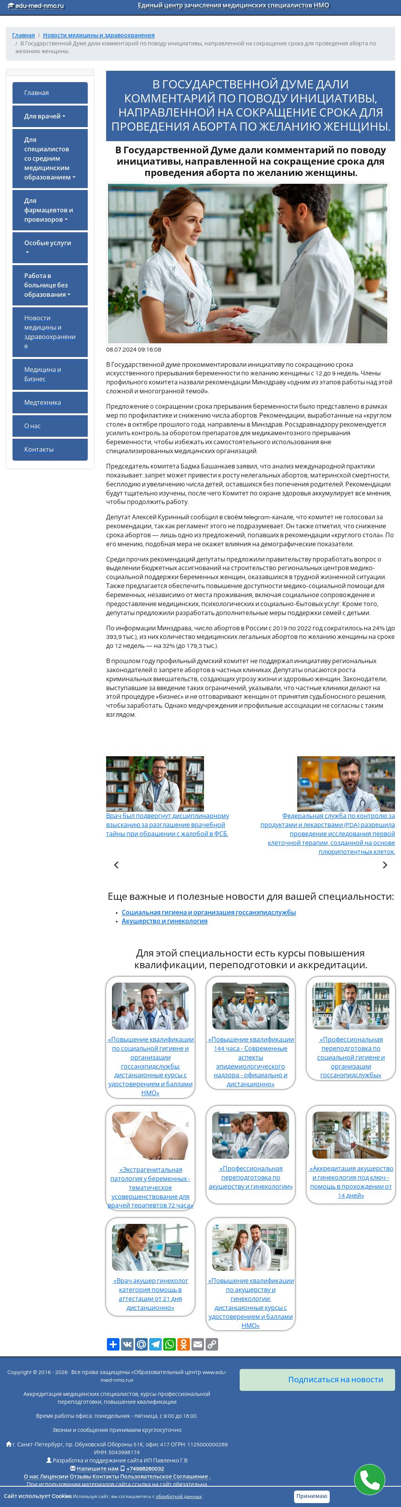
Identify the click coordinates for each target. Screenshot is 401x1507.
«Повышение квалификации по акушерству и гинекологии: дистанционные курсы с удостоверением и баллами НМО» (250, 1273)
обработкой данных (179, 1496)
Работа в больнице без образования (46, 285)
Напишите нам (98, 1469)
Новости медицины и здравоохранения (50, 332)
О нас (32, 426)
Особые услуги (47, 243)
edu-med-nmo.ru (35, 6)
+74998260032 (145, 1469)
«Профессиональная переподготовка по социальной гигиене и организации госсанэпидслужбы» (351, 1027)
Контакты (39, 450)
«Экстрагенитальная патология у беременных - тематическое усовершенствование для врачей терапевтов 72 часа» (150, 1157)
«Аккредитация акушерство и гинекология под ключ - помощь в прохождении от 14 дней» (351, 1152)
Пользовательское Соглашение (164, 1477)
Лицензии (54, 1477)
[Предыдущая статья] (116, 866)
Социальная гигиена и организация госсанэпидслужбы (209, 913)
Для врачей (42, 116)
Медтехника (42, 403)
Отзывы (80, 1477)
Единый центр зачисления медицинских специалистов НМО (233, 5)
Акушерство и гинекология (165, 921)
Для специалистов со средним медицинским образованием (47, 159)
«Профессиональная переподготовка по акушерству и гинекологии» (250, 1148)
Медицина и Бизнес (42, 374)
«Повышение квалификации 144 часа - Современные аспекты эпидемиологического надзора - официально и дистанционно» (250, 1032)
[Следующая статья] (384, 866)
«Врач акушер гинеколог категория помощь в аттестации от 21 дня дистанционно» (150, 1264)
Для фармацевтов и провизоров (48, 210)
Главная (36, 93)
